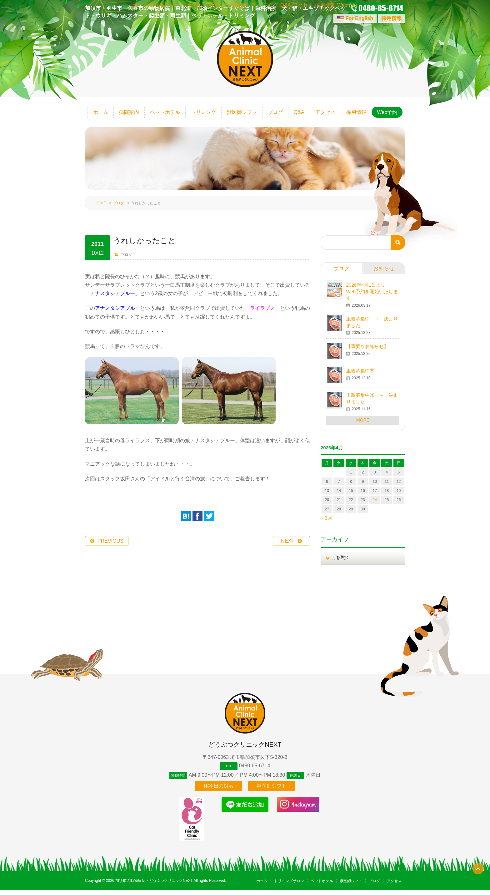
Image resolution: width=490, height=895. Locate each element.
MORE (362, 419)
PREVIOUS (110, 541)
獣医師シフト (242, 112)
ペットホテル (165, 112)
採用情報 (392, 18)
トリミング (203, 112)
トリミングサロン (289, 886)
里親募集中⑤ (360, 370)
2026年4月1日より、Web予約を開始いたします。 (372, 291)
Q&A (299, 112)
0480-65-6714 (254, 765)
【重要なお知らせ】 (367, 346)
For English (359, 18)
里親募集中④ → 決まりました (372, 398)
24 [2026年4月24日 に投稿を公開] (375, 500)
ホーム (100, 112)
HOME (100, 203)
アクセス (325, 112)
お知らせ (384, 268)
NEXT (287, 541)
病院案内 (129, 112)
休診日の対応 (218, 791)
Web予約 (387, 112)
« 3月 (326, 518)
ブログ (275, 112)
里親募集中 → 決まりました (372, 322)
